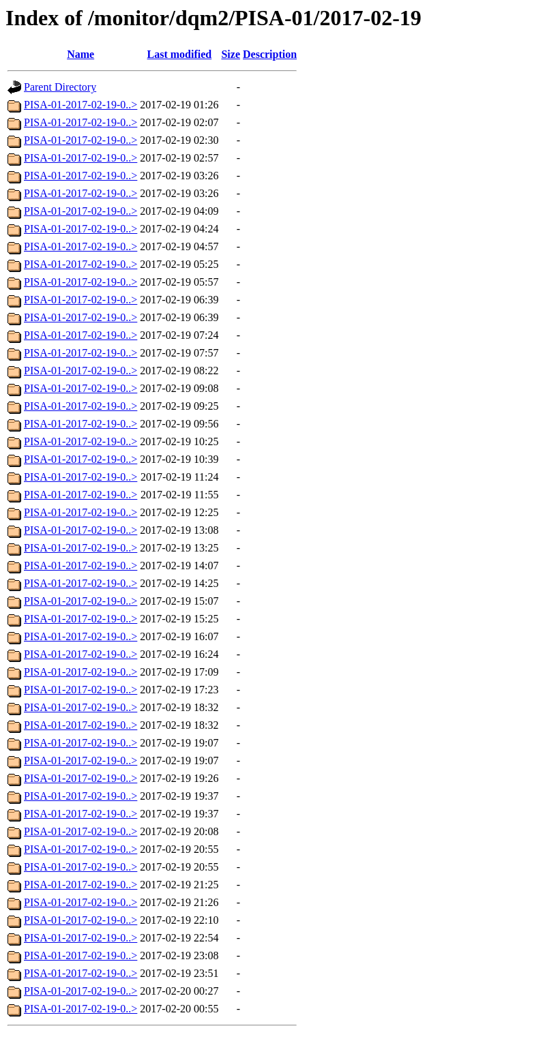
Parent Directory (60, 87)
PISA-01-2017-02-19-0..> (80, 104)
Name (80, 54)
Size (230, 54)
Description (270, 54)
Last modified (179, 54)
